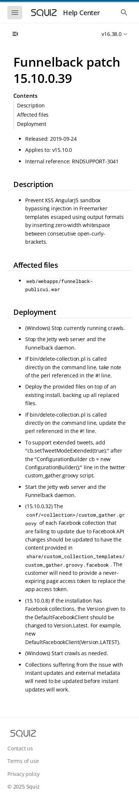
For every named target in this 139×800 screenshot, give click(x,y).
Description (31, 105)
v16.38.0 (111, 33)
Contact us (20, 748)
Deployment (31, 123)
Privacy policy (23, 773)
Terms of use (23, 760)
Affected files (33, 114)
